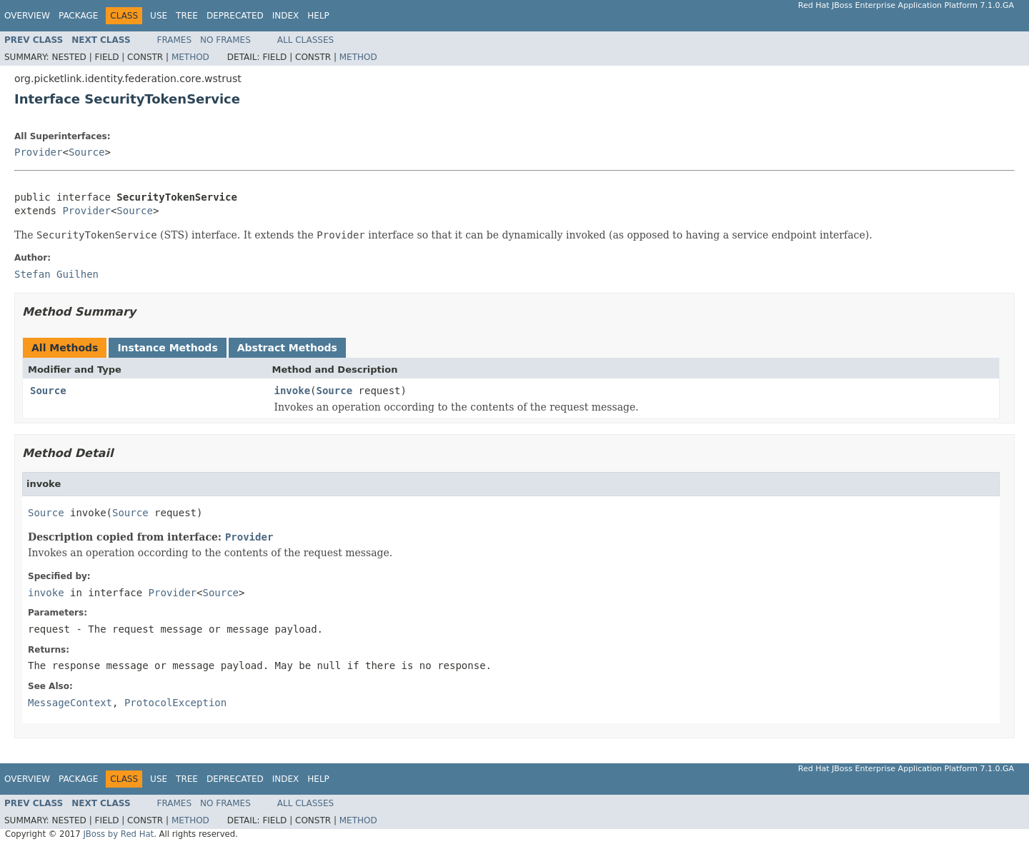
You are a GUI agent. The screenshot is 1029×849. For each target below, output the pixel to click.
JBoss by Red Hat (118, 834)
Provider (38, 152)
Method (190, 57)
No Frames (225, 40)
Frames (174, 40)
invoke (292, 390)
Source (87, 152)
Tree (187, 16)
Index (285, 16)
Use (158, 16)
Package (78, 16)
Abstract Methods (287, 347)
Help (318, 16)
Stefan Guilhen (56, 274)
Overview (27, 16)
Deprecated (235, 16)
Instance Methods (167, 347)
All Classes (305, 40)
